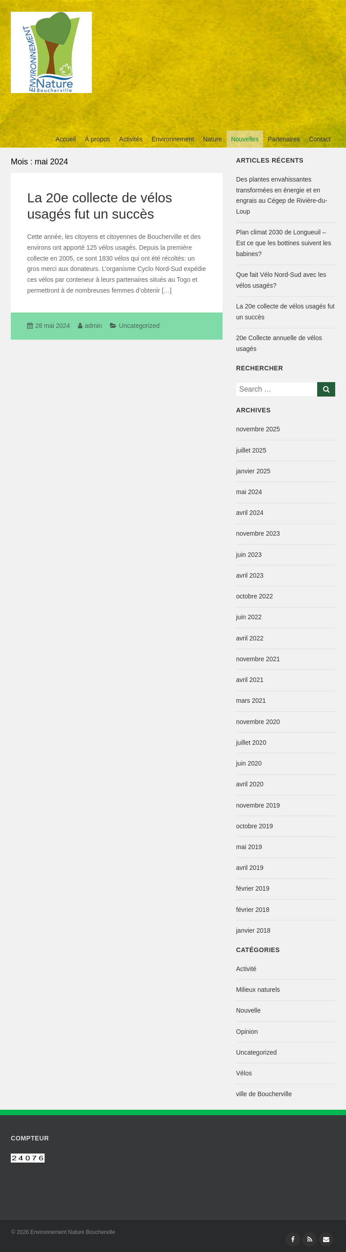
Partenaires (284, 139)
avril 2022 (250, 638)
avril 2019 (250, 867)
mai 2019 (249, 846)
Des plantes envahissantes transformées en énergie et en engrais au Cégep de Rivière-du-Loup (281, 195)
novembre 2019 (258, 805)
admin (93, 325)
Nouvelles (245, 139)
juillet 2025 (251, 450)
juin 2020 (249, 763)
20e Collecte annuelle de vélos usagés (279, 343)
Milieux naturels (258, 989)
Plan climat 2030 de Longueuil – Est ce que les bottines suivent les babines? (283, 243)
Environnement (172, 139)
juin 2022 (249, 617)
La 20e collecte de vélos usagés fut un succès (285, 312)
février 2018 (252, 909)
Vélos (244, 1073)
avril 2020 (250, 784)
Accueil (65, 139)
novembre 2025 (258, 429)
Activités (130, 139)
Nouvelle (248, 1010)
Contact (320, 139)
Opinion (247, 1031)
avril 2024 (250, 512)
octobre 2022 (254, 596)
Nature (212, 139)
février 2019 (252, 888)
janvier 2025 (253, 471)
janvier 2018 (253, 930)
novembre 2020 (258, 721)
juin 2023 (249, 554)
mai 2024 (249, 491)
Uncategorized (139, 325)
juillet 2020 (251, 742)
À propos (97, 139)
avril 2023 (250, 575)
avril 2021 (250, 679)
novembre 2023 (258, 533)
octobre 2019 (254, 826)
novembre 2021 (258, 659)
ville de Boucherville (264, 1094)
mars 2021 (251, 700)
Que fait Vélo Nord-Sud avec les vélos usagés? (281, 280)
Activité (246, 968)
